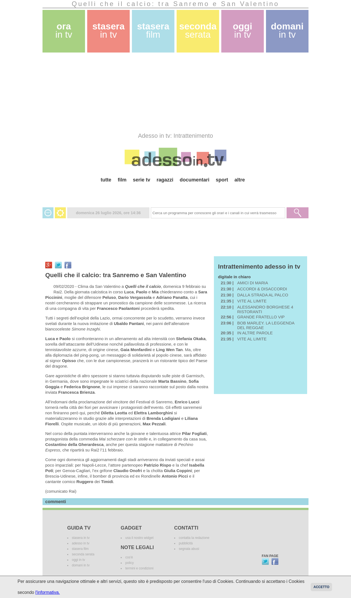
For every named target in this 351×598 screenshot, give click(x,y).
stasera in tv (81, 538)
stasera (108, 30)
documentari (194, 180)
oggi (242, 30)
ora (63, 30)
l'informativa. (47, 592)
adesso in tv (80, 543)
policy (129, 563)
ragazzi (165, 180)
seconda (197, 30)
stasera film (80, 549)
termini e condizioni (139, 568)
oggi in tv (78, 560)
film (122, 180)
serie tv (141, 180)
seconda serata (83, 554)
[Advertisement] (175, 92)
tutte (106, 180)
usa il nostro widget (139, 538)
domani (287, 30)
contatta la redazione (194, 538)
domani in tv (81, 565)
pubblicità (186, 543)
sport (222, 180)
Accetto (321, 587)
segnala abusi (189, 549)
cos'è (129, 557)
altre (239, 180)
